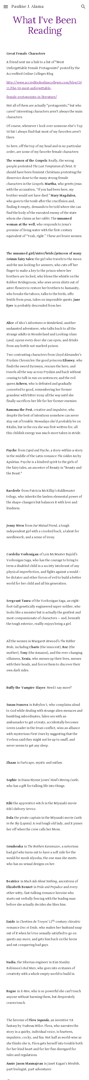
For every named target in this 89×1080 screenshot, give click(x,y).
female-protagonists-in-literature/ (31, 97)
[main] (45, 25)
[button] (5, 6)
